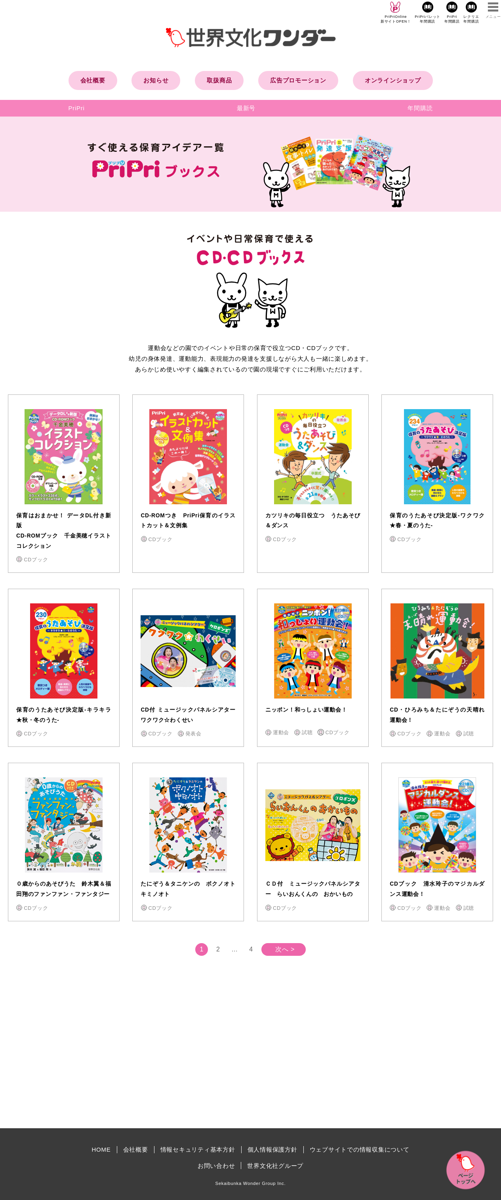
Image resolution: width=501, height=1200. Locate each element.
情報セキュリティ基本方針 (197, 1149)
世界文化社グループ (275, 1165)
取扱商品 (219, 80)
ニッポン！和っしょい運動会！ (306, 710)
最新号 (246, 108)
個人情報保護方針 (272, 1149)
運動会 (281, 732)
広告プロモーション (298, 80)
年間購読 (420, 108)
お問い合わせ (216, 1165)
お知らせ (155, 80)
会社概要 (92, 80)
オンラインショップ (393, 80)
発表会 (193, 734)
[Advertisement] (183, 1054)
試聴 (307, 732)
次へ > (285, 949)
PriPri (77, 108)
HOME (101, 1149)
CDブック (36, 560)
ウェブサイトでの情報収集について (360, 1149)
